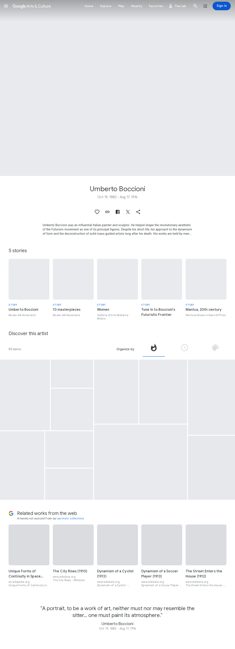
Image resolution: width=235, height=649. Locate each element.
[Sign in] (222, 6)
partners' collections (71, 518)
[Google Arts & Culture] (31, 6)
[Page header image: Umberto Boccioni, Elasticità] (117, 88)
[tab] (154, 349)
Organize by (125, 349)
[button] (6, 6)
